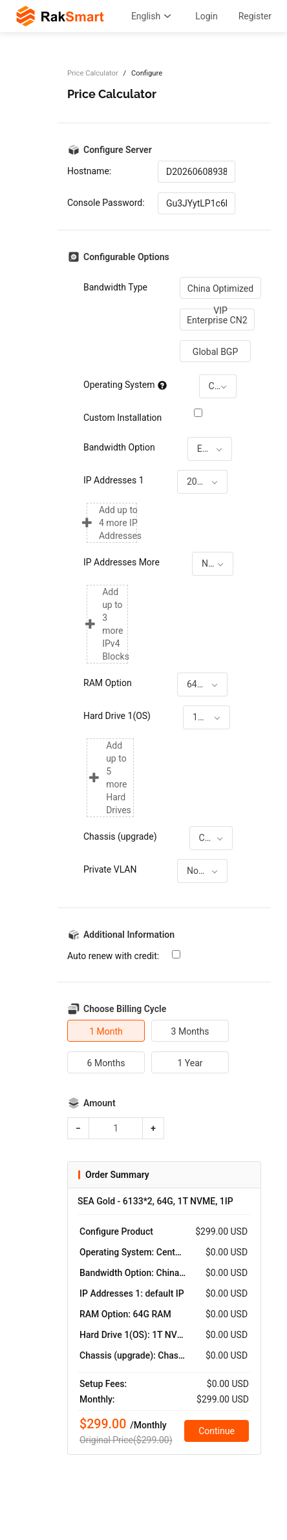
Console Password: (106, 203)
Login (206, 16)
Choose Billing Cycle (124, 1009)
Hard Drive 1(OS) (117, 716)
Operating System (125, 385)
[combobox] (218, 386)
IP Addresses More (121, 562)
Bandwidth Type (115, 287)
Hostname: (89, 171)
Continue (216, 1431)
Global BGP (215, 352)
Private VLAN (109, 869)
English (153, 16)
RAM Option (107, 683)
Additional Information (129, 934)
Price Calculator (92, 73)
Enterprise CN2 (217, 320)
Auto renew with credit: (113, 956)
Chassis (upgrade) (120, 836)
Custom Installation (122, 417)
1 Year (189, 1063)
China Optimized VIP (220, 291)
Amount (99, 1103)
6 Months (106, 1063)
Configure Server (117, 150)
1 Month (106, 1031)
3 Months (190, 1031)
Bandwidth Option (119, 447)
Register (255, 16)
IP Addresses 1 (113, 480)
